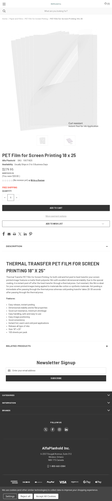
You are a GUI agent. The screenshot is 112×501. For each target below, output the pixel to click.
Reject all (25, 496)
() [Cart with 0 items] (107, 3)
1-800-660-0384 (57, 466)
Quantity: (7, 191)
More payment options (56, 216)
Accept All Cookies (46, 496)
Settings (10, 496)
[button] (36, 180)
